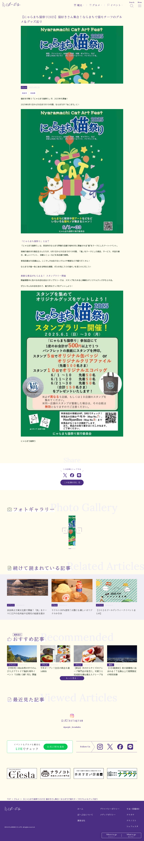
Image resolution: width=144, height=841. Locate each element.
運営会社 (81, 821)
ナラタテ (130, 815)
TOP (9, 799)
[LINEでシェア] (79, 475)
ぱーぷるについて (85, 815)
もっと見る (71, 678)
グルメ (16, 799)
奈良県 (32, 93)
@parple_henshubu (72, 727)
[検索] (131, 4)
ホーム (80, 809)
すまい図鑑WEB (133, 809)
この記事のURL (72, 482)
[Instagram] (100, 747)
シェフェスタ (132, 826)
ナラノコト (131, 821)
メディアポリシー (108, 815)
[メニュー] (140, 4)
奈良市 (24, 93)
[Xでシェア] (65, 475)
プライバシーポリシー (110, 809)
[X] (110, 747)
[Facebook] (120, 747)
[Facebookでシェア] (72, 475)
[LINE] (130, 747)
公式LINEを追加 (55, 747)
